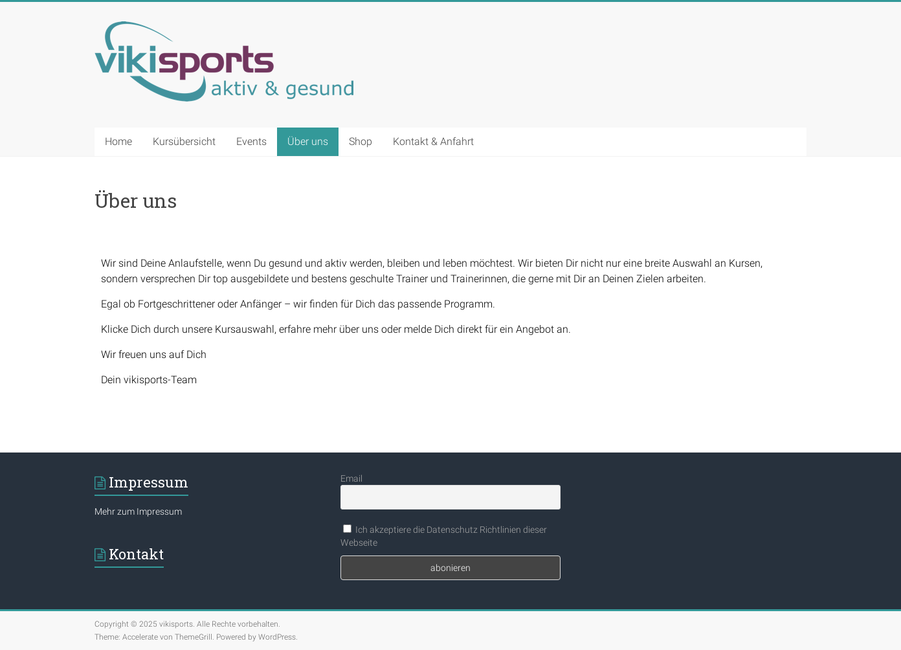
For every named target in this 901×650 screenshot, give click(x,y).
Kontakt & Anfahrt (433, 141)
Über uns (307, 141)
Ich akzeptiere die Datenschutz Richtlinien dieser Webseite (443, 536)
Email (351, 478)
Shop (360, 141)
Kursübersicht (184, 141)
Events (251, 141)
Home (118, 141)
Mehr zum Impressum (138, 511)
